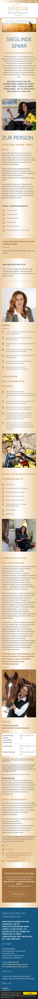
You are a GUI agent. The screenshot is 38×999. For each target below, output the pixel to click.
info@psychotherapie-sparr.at (17, 964)
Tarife (5, 988)
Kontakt (19, 894)
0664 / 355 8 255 (8, 881)
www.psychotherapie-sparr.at (17, 967)
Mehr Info (12, 997)
